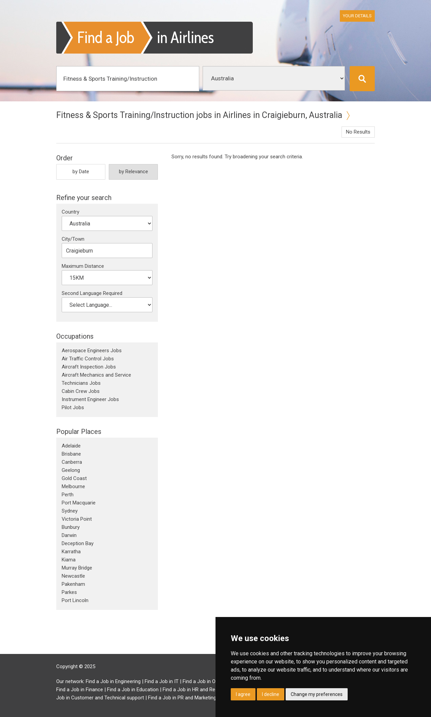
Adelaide (71, 446)
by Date (81, 171)
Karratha (71, 552)
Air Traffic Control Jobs (88, 359)
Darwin (69, 535)
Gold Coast (74, 478)
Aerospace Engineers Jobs (92, 350)
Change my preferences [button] (317, 694)
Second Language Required (92, 293)
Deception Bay (78, 543)
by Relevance (133, 171)
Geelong (71, 470)
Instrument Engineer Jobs (90, 399)
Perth (68, 495)
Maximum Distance (83, 266)
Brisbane (71, 454)
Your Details (357, 15)
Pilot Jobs (73, 407)
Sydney (70, 511)
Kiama (69, 560)
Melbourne (73, 486)
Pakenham (73, 584)
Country (70, 212)
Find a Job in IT (162, 681)
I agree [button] (243, 694)
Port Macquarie (79, 503)
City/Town (73, 239)
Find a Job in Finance (79, 689)
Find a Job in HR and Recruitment (200, 689)
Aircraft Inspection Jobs (89, 367)
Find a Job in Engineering (113, 681)
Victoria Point (77, 519)
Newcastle (73, 576)
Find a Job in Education (133, 689)
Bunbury (71, 527)
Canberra (72, 462)
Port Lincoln (75, 600)
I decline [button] (270, 694)
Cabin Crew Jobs (81, 391)
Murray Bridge (77, 568)
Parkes (69, 592)
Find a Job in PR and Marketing (182, 698)
